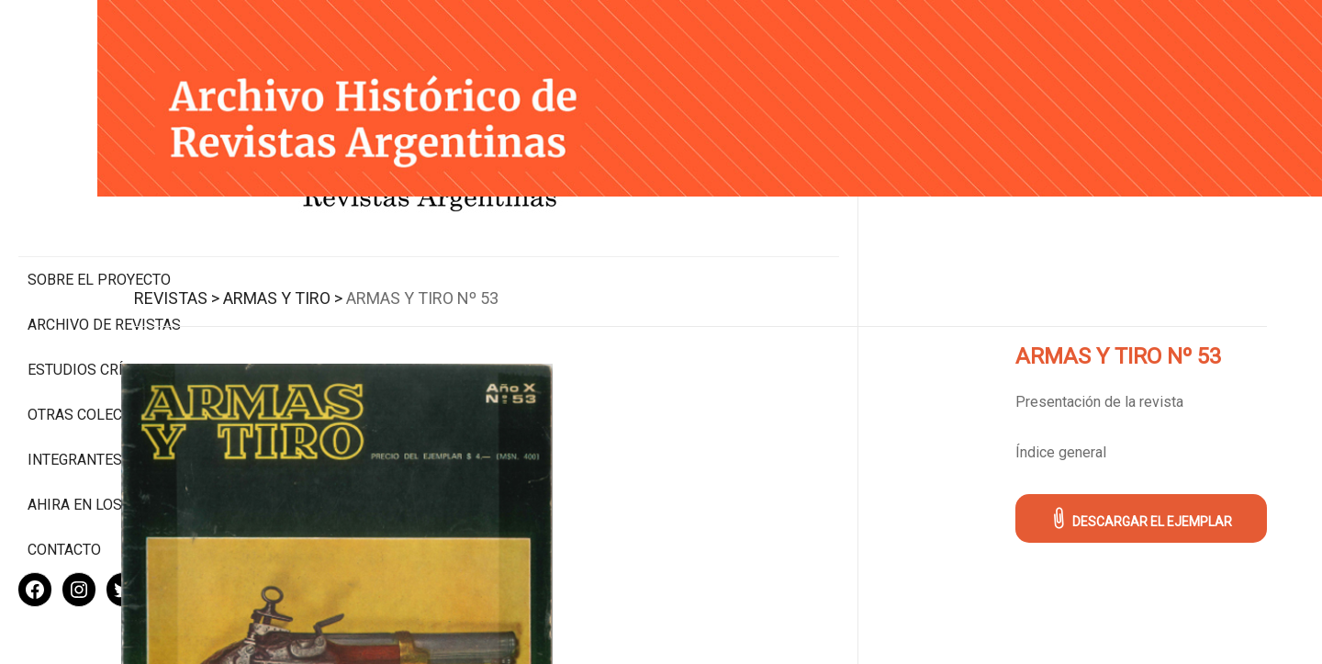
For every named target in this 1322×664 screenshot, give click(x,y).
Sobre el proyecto (99, 202)
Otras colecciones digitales (101, 346)
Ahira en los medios (104, 445)
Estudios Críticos (96, 292)
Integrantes (75, 400)
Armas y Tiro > (415, 277)
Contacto (64, 490)
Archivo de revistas (104, 247)
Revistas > (309, 277)
